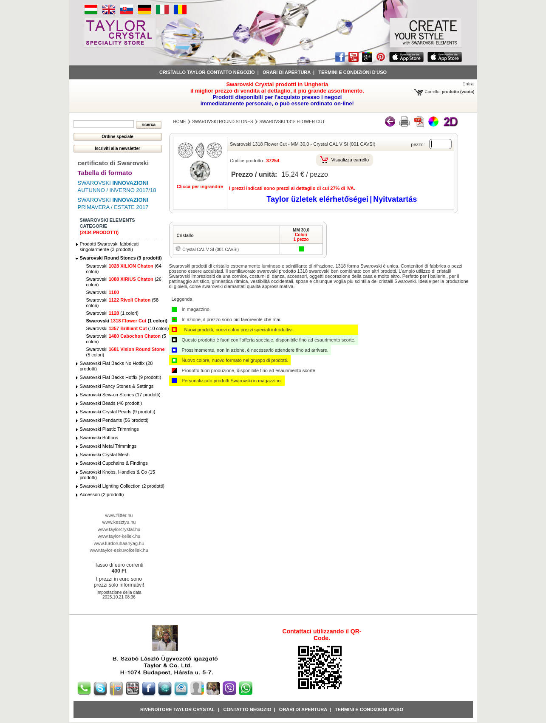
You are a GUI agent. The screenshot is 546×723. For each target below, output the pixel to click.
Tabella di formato (105, 172)
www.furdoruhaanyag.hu (119, 543)
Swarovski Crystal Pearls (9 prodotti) (118, 411)
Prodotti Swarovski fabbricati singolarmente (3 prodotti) (109, 246)
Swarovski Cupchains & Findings (114, 463)
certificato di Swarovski (113, 163)
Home (179, 121)
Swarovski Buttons (99, 437)
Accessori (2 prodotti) (102, 494)
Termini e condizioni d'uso (352, 72)
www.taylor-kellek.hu (119, 536)
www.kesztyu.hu (119, 522)
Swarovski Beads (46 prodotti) (111, 403)
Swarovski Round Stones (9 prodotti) (121, 257)
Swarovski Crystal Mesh (105, 454)
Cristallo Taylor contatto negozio (207, 72)
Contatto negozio (247, 709)
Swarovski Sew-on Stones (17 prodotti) (120, 394)
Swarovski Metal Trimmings (108, 446)
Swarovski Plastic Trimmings (109, 429)
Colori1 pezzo (300, 237)
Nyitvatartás (395, 199)
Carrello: (433, 91)
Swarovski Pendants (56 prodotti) (114, 420)
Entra (467, 83)
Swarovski (102, 292)
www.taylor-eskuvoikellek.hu (119, 550)
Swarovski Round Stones (222, 121)
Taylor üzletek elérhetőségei (317, 199)
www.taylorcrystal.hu (119, 529)
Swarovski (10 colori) (127, 328)
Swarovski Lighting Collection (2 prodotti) (122, 486)
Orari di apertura (287, 72)
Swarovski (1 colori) (112, 313)
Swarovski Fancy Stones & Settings (117, 386)
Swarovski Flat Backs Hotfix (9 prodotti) (120, 377)
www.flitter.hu (119, 515)
